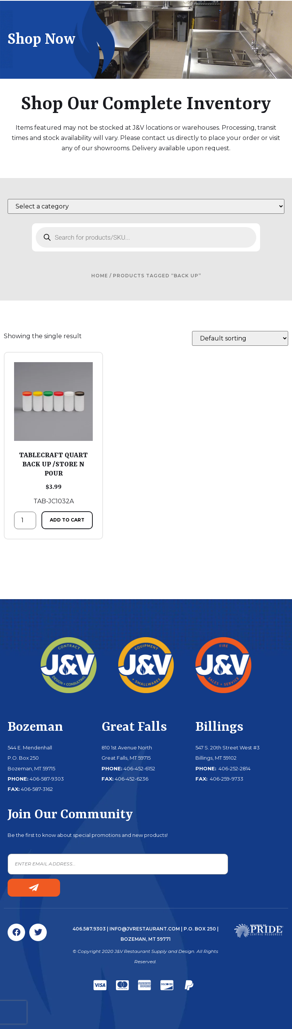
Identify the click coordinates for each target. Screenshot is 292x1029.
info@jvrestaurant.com (145, 929)
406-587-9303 (47, 779)
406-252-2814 (234, 768)
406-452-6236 (131, 779)
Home (99, 275)
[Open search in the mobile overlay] (146, 237)
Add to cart (67, 520)
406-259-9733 (226, 779)
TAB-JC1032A (53, 433)
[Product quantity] (25, 520)
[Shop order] (240, 338)
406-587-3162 (37, 789)
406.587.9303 (89, 929)
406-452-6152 (139, 768)
